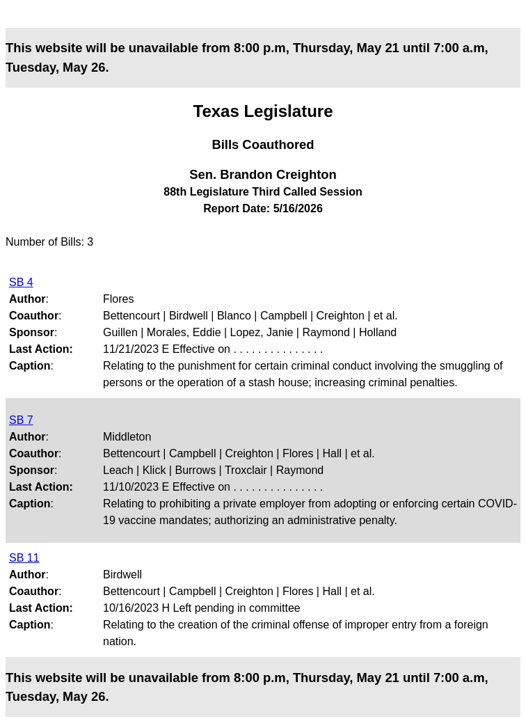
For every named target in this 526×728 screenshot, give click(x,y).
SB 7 (21, 420)
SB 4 (21, 282)
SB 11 (24, 558)
